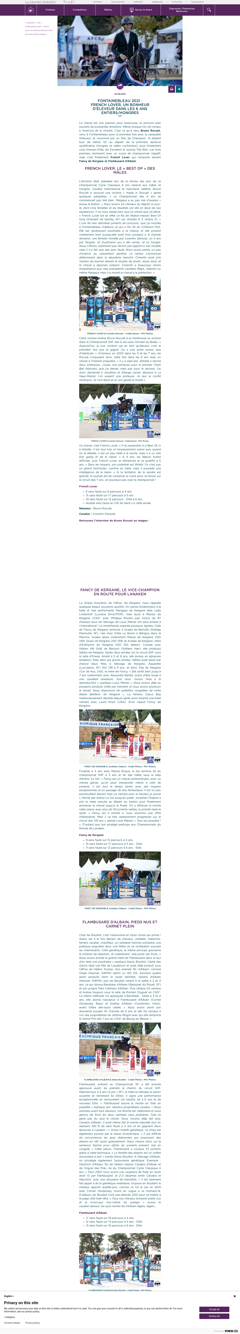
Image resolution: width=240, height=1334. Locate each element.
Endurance (197, 2)
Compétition (80, 10)
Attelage (177, 2)
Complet (138, 2)
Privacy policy (33, 1322)
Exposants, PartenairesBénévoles (182, 10)
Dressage (157, 2)
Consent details (12, 1322)
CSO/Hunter (117, 2)
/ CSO (38, 23)
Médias (108, 10)
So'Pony (97, 2)
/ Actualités (30, 23)
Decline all (214, 1316)
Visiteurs (50, 10)
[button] (50, 10)
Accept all (214, 1309)
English (9, 1296)
